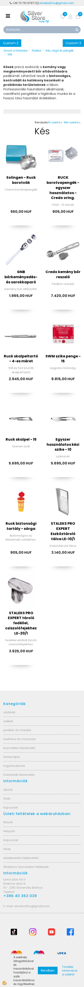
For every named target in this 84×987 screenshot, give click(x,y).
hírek (6, 798)
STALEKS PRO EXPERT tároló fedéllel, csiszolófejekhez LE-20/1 (21, 623)
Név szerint (72, 122)
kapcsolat (10, 807)
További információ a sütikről (69, 970)
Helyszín (9, 831)
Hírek (7, 849)
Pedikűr (36, 50)
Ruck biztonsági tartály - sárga (21, 526)
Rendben (48, 970)
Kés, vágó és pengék (59, 50)
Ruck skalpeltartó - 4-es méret (21, 359)
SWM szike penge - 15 (63, 359)
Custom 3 (73, 43)
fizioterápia (11, 757)
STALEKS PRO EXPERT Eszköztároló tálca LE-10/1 (63, 531)
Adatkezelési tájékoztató (21, 858)
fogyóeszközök (14, 766)
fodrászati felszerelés (19, 775)
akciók (8, 790)
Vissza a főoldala (15, 50)
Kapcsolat (10, 840)
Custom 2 (10, 43)
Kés (10, 54)
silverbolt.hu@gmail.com (57, 3)
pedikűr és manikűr (17, 730)
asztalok (9, 712)
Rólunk (8, 822)
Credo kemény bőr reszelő (62, 274)
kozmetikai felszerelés (19, 748)
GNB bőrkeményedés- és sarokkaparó (20, 277)
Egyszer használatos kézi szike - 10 (63, 444)
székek (8, 721)
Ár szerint (55, 122)
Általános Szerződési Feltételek (26, 867)
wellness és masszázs (19, 739)
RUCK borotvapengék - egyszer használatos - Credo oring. (63, 187)
